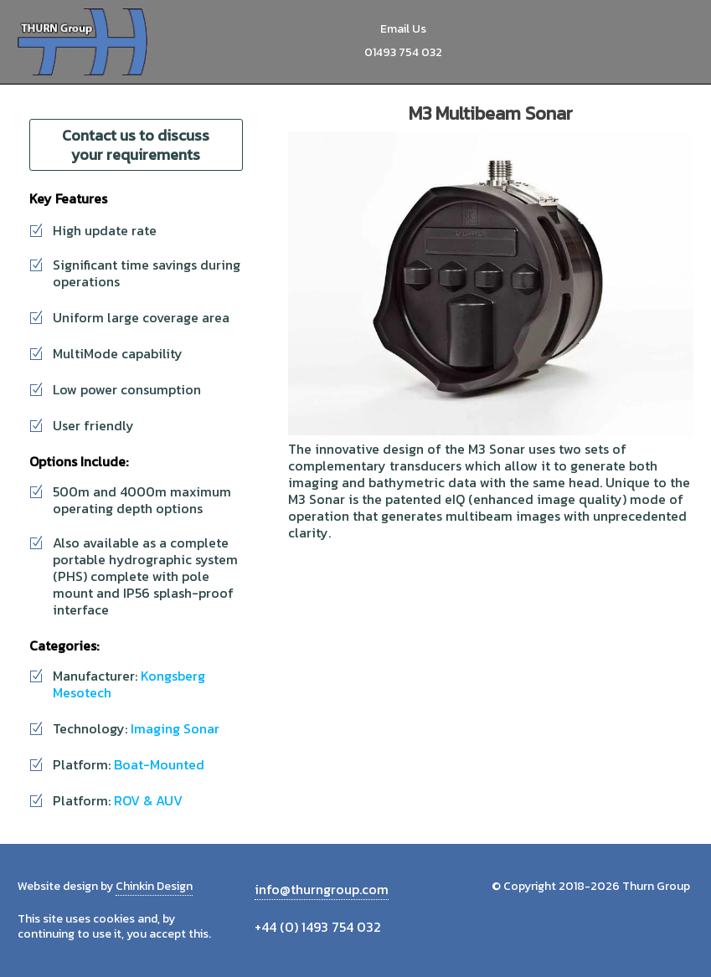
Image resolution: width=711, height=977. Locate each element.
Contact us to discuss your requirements (135, 145)
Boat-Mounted (159, 764)
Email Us (403, 29)
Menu (674, 41)
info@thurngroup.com (322, 889)
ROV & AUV (148, 800)
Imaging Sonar (175, 728)
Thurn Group (84, 41)
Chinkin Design (154, 886)
